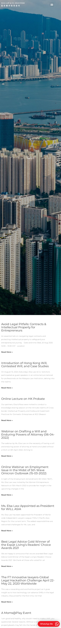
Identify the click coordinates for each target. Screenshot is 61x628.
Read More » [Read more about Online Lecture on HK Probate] (7, 420)
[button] (52, 5)
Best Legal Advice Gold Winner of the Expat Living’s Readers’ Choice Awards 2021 (26, 545)
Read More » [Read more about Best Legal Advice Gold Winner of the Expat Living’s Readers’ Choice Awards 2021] (7, 566)
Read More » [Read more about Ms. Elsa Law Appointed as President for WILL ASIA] (7, 530)
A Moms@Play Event (16, 613)
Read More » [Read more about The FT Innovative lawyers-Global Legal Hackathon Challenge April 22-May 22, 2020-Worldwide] (7, 602)
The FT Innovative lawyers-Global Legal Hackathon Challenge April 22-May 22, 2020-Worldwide (27, 580)
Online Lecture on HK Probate (23, 399)
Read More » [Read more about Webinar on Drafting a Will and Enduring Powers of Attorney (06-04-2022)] (7, 456)
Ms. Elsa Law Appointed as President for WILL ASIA (27, 507)
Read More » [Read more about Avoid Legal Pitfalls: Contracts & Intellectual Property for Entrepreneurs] (7, 352)
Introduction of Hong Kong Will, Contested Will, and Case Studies (25, 364)
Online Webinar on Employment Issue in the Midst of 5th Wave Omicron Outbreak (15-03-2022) (24, 470)
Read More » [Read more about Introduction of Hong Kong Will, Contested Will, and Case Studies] (7, 388)
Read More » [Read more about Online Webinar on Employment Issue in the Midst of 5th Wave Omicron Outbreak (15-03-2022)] (7, 495)
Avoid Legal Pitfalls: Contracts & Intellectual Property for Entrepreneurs (23, 327)
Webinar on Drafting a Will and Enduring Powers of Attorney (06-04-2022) (28, 434)
